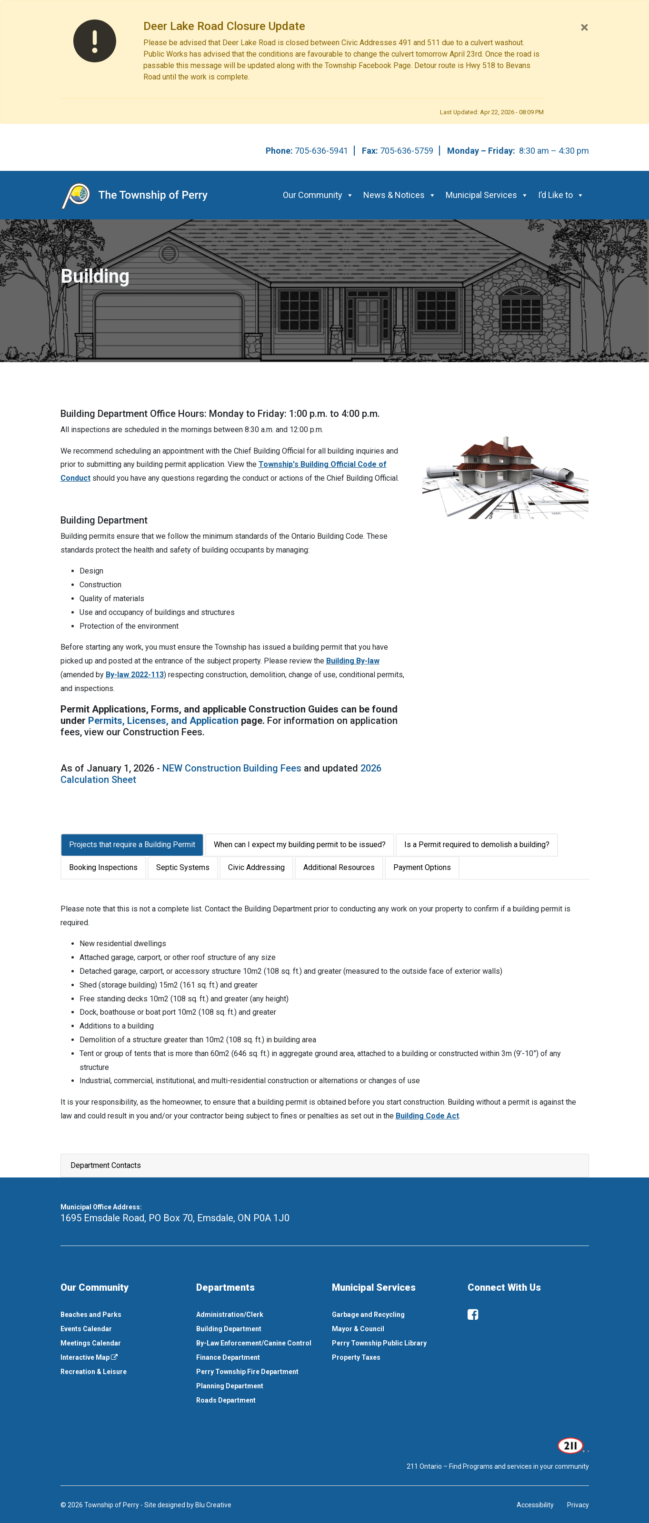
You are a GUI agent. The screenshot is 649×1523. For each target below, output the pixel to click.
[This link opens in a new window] (572, 1444)
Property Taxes (356, 1357)
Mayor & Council (358, 1329)
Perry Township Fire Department (247, 1371)
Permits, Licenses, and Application (163, 720)
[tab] (132, 844)
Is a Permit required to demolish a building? (476, 844)
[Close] (584, 27)
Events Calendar (86, 1329)
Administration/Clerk (229, 1314)
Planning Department (229, 1386)
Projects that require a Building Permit (132, 844)
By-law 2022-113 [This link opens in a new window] (135, 674)
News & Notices (399, 195)
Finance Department (228, 1357)
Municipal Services (487, 195)
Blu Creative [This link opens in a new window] (213, 1505)
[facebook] (473, 1314)
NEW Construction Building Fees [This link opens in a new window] (231, 768)
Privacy (578, 1505)
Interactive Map (89, 1357)
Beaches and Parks (90, 1314)
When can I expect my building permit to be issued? (300, 844)
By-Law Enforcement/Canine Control (253, 1343)
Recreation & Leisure (93, 1371)
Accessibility (535, 1505)
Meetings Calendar (90, 1343)
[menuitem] (121, 1314)
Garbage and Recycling (368, 1314)
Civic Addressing (256, 867)
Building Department (228, 1329)
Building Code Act (427, 1115)
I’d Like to (561, 195)
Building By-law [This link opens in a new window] (352, 660)
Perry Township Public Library (379, 1343)
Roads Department (226, 1400)
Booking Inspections (103, 867)
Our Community (318, 195)
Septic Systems (183, 867)
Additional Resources (339, 867)
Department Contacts (105, 1165)
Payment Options (422, 867)
